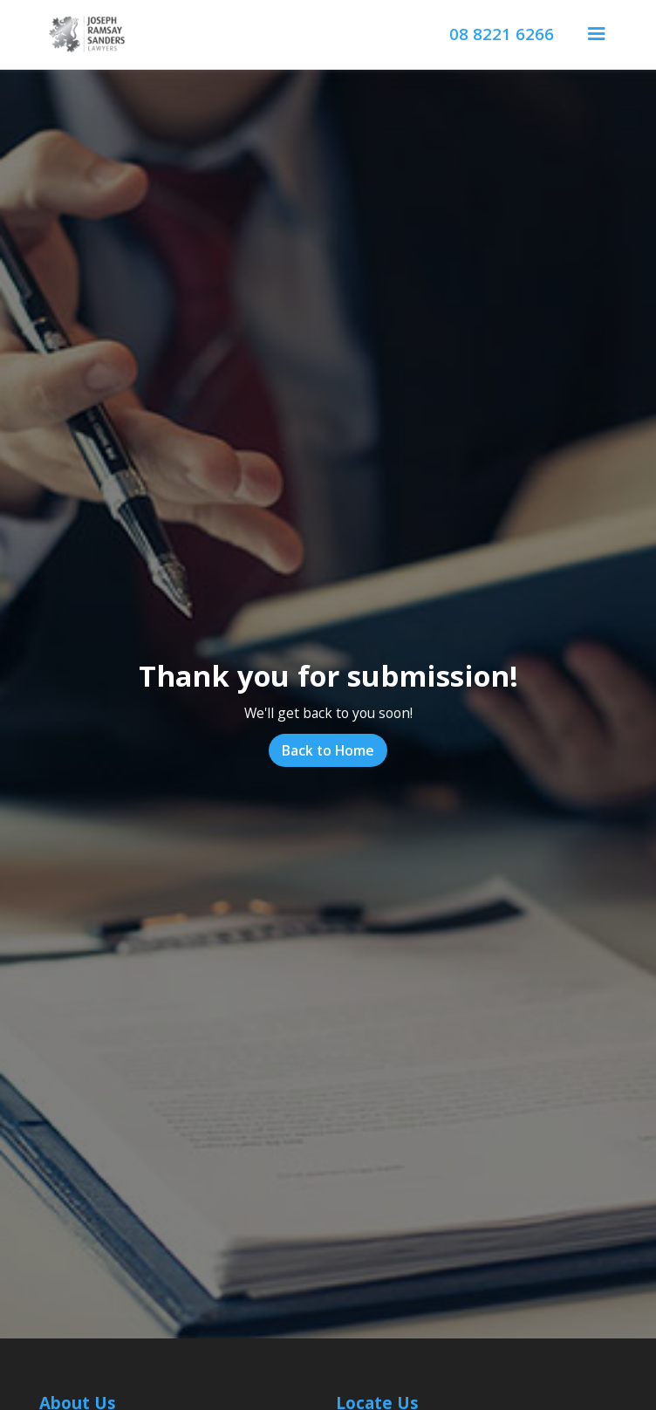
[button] (596, 34)
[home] (82, 34)
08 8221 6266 (501, 34)
